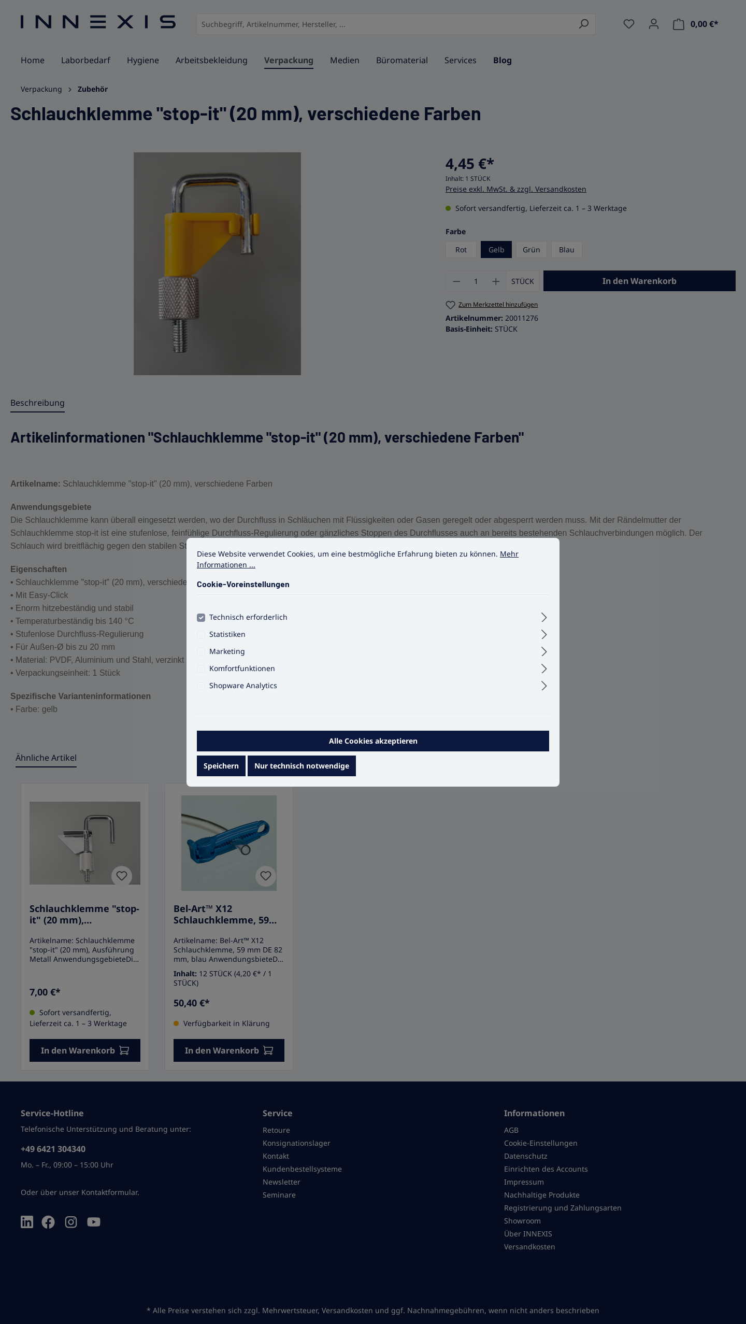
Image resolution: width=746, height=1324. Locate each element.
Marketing (227, 661)
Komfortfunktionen (242, 678)
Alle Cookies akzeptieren (373, 751)
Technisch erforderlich (248, 627)
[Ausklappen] (544, 625)
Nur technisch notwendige (301, 775)
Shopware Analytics (243, 695)
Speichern (221, 775)
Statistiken (227, 644)
